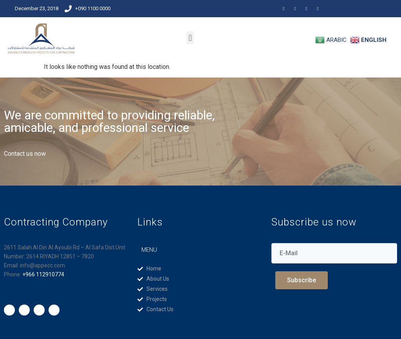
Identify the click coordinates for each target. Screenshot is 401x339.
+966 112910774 (43, 274)
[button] (190, 37)
